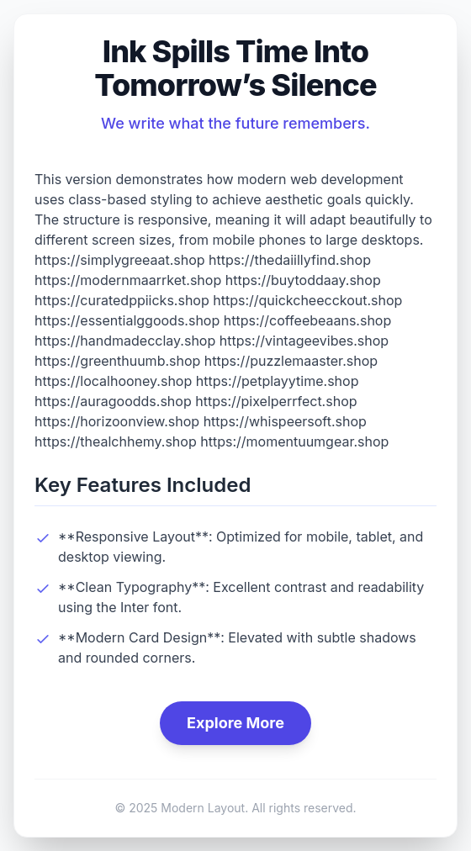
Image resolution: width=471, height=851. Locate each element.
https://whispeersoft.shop (285, 421)
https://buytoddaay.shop (303, 280)
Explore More (235, 723)
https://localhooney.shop (113, 381)
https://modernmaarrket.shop (127, 280)
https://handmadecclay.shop (124, 340)
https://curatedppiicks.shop (121, 300)
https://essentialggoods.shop (127, 320)
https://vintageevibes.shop (304, 340)
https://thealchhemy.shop (115, 441)
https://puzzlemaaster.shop (291, 360)
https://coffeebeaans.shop (308, 320)
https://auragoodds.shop (113, 401)
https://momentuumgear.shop (294, 441)
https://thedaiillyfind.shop (290, 259)
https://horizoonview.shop (116, 421)
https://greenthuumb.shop (117, 360)
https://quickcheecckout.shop (307, 300)
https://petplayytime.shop (277, 381)
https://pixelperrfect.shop (276, 401)
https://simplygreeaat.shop (119, 259)
